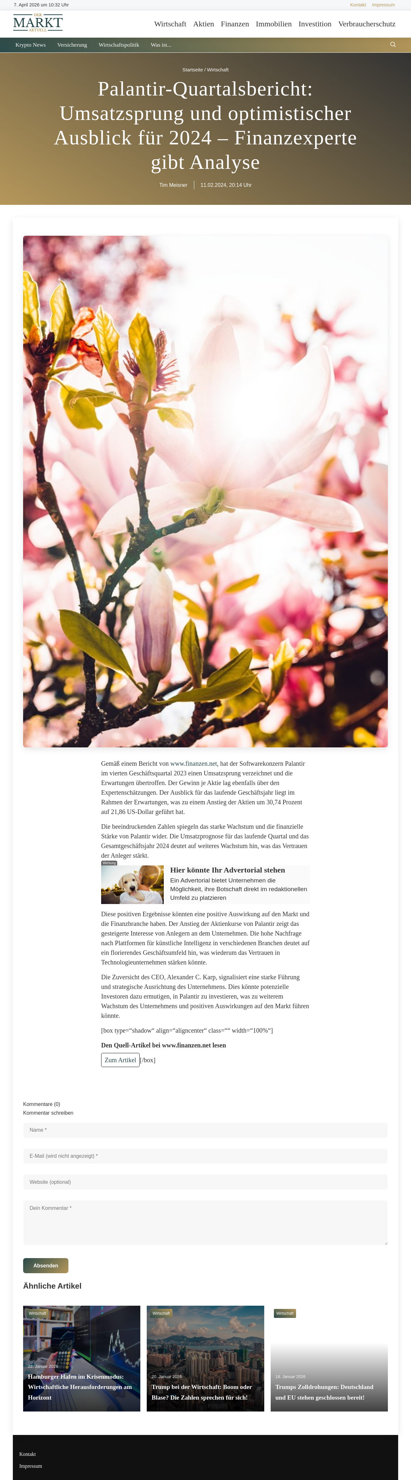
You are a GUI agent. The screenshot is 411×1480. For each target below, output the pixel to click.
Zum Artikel (120, 1060)
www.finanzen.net (194, 763)
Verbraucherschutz (367, 24)
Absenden (45, 1265)
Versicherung (72, 44)
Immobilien (274, 24)
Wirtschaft (170, 24)
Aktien (203, 24)
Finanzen (235, 24)
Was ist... (161, 44)
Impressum (383, 4)
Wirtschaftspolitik (119, 44)
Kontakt (358, 4)
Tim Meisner (173, 185)
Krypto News (30, 44)
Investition (315, 24)
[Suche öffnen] (393, 45)
